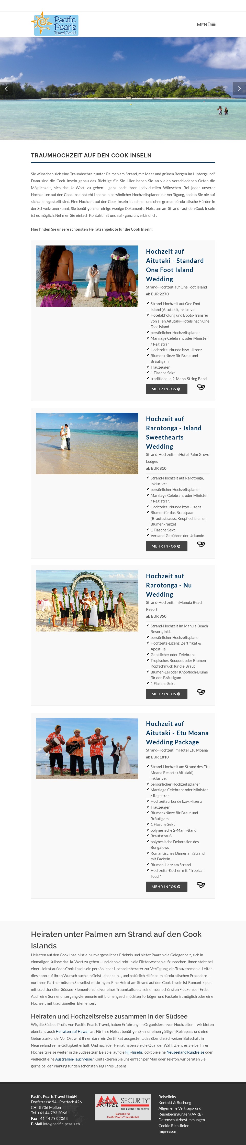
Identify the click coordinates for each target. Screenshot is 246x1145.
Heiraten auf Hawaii (73, 1031)
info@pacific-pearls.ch (61, 1123)
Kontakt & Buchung (175, 1102)
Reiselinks (167, 1096)
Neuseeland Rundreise (185, 1052)
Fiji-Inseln (133, 1052)
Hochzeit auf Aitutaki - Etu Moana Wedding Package (177, 733)
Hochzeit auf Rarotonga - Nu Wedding (169, 585)
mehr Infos (166, 389)
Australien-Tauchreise (73, 1059)
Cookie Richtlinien (174, 1125)
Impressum (168, 1131)
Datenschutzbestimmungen (182, 1119)
